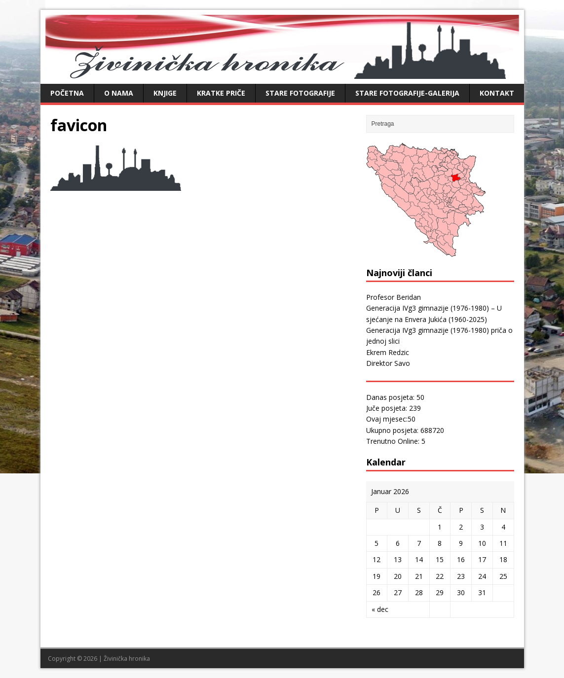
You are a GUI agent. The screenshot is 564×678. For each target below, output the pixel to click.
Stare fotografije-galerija (407, 93)
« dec (380, 609)
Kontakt (497, 93)
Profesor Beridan (393, 297)
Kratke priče (221, 93)
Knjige (165, 93)
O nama (118, 93)
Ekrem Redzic (387, 352)
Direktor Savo (388, 363)
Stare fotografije (300, 93)
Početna (67, 93)
